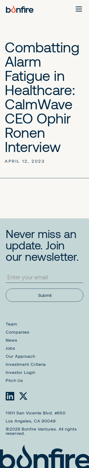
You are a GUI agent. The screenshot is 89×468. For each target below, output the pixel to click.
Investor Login (20, 372)
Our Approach (20, 356)
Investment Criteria (26, 364)
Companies (17, 332)
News (11, 340)
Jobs (10, 348)
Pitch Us (14, 380)
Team (11, 324)
